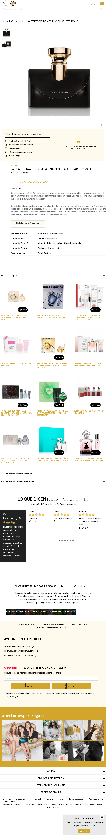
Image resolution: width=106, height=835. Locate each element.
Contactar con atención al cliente (21, 675)
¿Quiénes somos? (9, 825)
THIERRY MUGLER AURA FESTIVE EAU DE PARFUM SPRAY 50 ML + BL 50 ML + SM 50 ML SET (52, 413)
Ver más (13, 625)
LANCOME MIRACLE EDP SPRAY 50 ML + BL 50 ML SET (16, 364)
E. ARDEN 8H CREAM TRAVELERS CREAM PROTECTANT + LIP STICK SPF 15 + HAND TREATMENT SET (89, 318)
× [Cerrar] (101, 817)
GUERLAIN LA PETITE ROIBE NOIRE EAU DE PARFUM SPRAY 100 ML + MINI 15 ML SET (89, 461)
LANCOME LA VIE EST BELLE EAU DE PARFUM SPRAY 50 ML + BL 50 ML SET (89, 364)
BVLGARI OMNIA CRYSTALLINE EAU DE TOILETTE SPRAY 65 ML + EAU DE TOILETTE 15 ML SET (15, 461)
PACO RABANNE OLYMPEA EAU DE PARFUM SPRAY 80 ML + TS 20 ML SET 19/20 (16, 318)
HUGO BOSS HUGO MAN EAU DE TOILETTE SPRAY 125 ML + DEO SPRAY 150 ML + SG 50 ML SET (16, 413)
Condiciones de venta (55, 823)
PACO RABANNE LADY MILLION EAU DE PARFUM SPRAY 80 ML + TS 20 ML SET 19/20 (52, 365)
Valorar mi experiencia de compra (20, 680)
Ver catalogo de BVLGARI (34, 181)
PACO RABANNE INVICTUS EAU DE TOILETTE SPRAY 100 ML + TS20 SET (51, 317)
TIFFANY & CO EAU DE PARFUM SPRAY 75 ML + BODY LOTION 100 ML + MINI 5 (52, 460)
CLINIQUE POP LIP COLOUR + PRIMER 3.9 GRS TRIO (89, 412)
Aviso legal (37, 823)
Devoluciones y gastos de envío (14, 823)
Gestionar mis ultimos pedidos (19, 670)
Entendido (84, 831)
